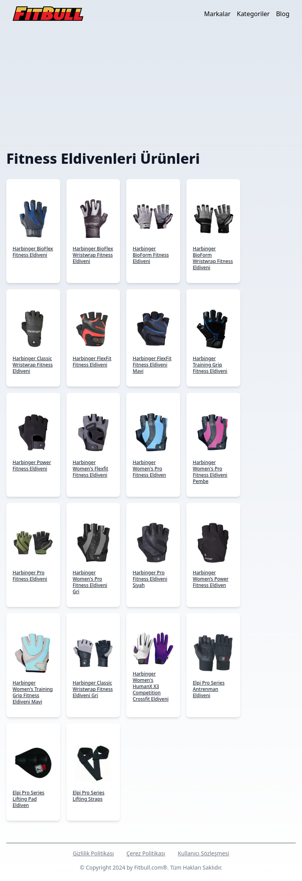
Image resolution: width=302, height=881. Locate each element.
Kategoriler (253, 13)
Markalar (217, 13)
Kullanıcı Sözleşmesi (203, 853)
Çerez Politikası (145, 853)
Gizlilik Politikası (93, 853)
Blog (282, 13)
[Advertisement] (151, 86)
